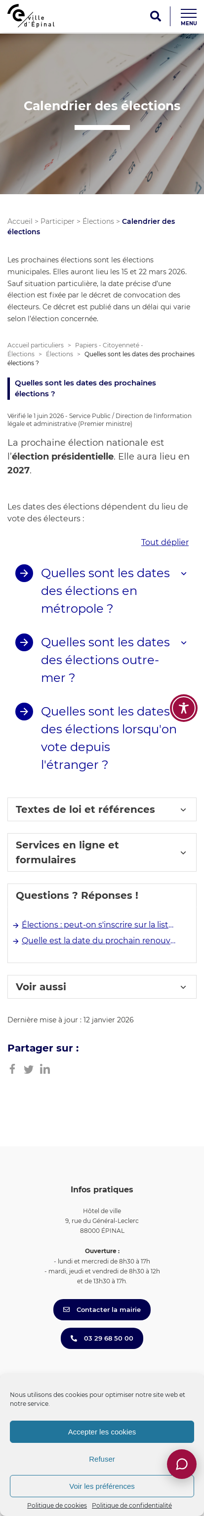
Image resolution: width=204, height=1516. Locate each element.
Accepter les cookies (102, 1432)
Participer (58, 221)
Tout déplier (165, 542)
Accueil (20, 221)
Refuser (102, 1459)
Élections (98, 221)
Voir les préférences (102, 1486)
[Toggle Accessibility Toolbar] (184, 708)
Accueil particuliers (35, 345)
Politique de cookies (57, 1505)
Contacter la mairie (102, 1309)
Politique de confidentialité (132, 1505)
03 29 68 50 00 (102, 1338)
